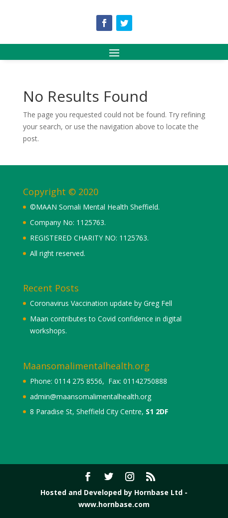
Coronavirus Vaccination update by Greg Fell (101, 303)
